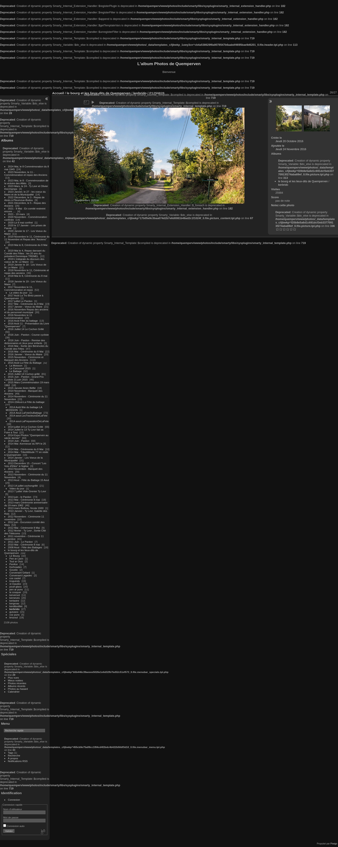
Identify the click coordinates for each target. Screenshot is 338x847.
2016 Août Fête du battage (23, 320)
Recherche (14, 755)
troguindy (14, 581)
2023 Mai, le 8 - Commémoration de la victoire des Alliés (26, 182)
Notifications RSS (18, 761)
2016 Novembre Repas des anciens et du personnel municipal (26, 311)
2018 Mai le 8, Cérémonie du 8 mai (27, 275)
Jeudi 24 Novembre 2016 (290, 149)
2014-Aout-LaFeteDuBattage (25, 412)
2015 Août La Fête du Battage (25, 362)
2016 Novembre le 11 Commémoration (18, 316)
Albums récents (16, 686)
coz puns (14, 614)
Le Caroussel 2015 (20, 368)
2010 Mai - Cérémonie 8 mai (24, 544)
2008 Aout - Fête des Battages (25, 547)
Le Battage (15, 371)
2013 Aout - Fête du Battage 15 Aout (28, 480)
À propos (13, 758)
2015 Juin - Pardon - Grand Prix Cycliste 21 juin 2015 (24, 378)
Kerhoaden (15, 567)
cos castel (15, 578)
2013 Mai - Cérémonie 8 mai (24, 499)
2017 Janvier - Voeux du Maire (25, 306)
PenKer (13, 564)
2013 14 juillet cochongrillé (23, 485)
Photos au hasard (18, 688)
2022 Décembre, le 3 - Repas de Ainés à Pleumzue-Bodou (24, 198)
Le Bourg (14, 555)
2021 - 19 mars (16, 214)
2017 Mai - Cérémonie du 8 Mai (26, 303)
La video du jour (18, 292)
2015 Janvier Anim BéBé (22, 388)
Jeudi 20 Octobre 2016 (289, 141)
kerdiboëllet (15, 606)
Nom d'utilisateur (12, 809)
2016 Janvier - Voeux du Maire (25, 354)
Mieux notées (15, 680)
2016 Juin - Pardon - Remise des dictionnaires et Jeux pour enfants (24, 341)
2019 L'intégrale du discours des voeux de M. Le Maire (24, 260)
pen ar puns (16, 589)
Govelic (13, 569)
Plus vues (13, 677)
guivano (13, 611)
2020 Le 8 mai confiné (20, 222)
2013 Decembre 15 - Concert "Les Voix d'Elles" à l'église (25, 464)
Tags (10, 752)
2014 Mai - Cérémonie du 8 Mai (26, 449)
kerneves (14, 597)
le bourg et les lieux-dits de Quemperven (303, 181)
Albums (7, 140)
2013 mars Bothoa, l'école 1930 (26, 508)
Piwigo (333, 843)
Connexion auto (14, 826)
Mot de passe (11, 817)
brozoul (13, 617)
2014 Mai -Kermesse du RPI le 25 (27, 443)
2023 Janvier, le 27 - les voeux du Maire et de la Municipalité (25, 193)
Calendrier (14, 691)
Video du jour (16, 488)
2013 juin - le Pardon (19, 496)
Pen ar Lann (16, 558)
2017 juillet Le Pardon (20, 301)
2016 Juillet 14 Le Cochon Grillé (26, 329)
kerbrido (14, 609)
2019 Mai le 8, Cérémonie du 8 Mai (27, 245)
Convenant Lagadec (20, 575)
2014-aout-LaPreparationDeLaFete (29, 421)
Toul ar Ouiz (16, 561)
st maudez (15, 583)
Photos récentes (17, 683)
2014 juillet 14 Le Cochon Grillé (25, 426)
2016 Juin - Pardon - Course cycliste (28, 334)
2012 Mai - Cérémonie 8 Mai (24, 527)
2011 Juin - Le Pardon (20, 541)
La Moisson (15, 365)
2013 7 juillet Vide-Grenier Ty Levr (27, 491)
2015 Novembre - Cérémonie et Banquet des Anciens (24, 358)
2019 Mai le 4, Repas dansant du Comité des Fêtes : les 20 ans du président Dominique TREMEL (24, 253)
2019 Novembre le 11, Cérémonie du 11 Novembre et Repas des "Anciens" (27, 238)
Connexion (14, 799)
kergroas (14, 603)
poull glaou (15, 586)
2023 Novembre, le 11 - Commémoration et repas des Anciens (25, 173)
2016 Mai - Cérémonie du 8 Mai (26, 351)
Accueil (58, 93)
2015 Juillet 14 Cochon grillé (24, 373)
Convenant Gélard (19, 572)
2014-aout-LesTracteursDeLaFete (28, 415)
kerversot (14, 595)
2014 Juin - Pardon (18, 440)
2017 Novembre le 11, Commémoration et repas (18, 288)
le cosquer (15, 592)
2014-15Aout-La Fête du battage (26, 402)
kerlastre (14, 600)
